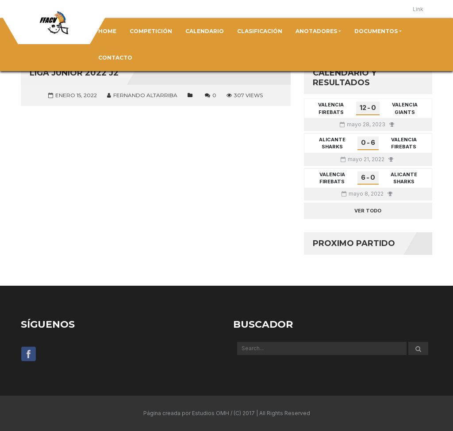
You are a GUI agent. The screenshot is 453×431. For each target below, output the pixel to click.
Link (418, 9)
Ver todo (367, 211)
